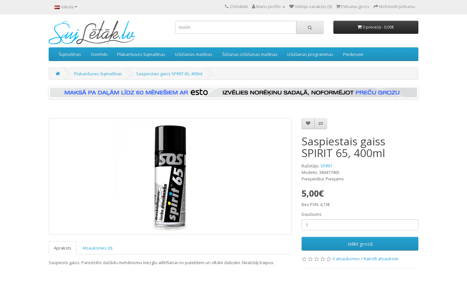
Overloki (99, 54)
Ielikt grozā (360, 243)
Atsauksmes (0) (97, 248)
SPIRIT (326, 166)
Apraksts (62, 248)
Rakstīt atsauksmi (381, 259)
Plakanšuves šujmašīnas (141, 54)
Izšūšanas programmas (310, 54)
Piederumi (353, 54)
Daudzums (311, 214)
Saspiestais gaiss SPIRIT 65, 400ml (169, 74)
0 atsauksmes (346, 259)
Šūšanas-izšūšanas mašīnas (250, 54)
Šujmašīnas (70, 54)
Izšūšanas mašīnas (193, 54)
